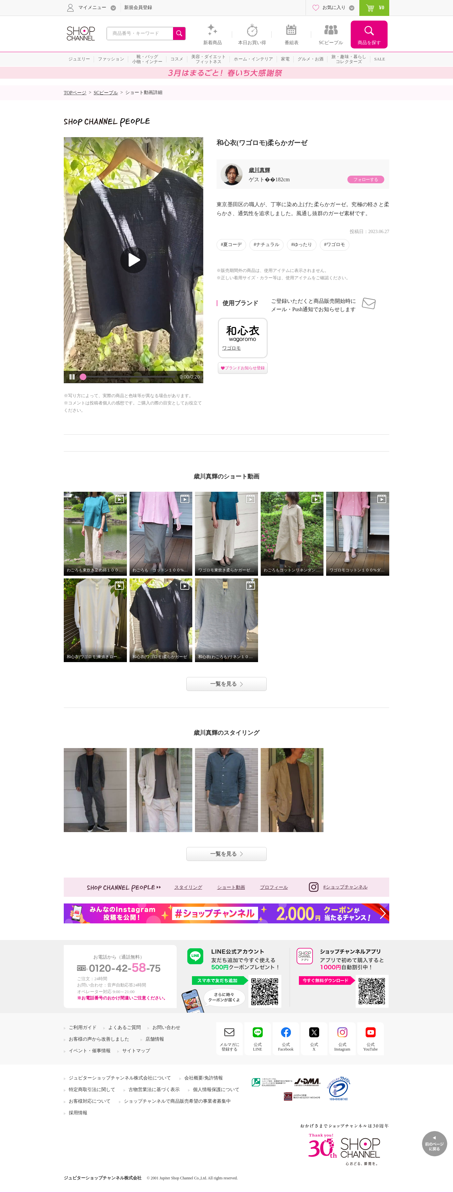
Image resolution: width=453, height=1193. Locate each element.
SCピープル (106, 92)
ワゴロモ (335, 244)
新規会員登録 (138, 7)
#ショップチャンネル (338, 887)
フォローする (365, 179)
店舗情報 (154, 1039)
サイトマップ (136, 1050)
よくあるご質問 (124, 1027)
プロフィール (274, 887)
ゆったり (303, 244)
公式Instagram (342, 1047)
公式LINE (257, 1047)
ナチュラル (267, 244)
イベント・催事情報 (90, 1050)
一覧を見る (223, 684)
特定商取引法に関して (92, 1089)
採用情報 (78, 1112)
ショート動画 (231, 887)
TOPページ (75, 92)
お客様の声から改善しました (99, 1039)
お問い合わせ (166, 1027)
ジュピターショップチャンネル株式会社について (120, 1077)
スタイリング (188, 887)
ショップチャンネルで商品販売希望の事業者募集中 (177, 1101)
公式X (314, 1047)
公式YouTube (370, 1047)
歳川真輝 (259, 170)
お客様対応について (90, 1101)
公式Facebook (286, 1047)
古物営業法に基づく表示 (154, 1089)
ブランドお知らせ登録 (245, 368)
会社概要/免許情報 (203, 1077)
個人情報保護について (216, 1089)
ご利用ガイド (83, 1027)
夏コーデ (232, 244)
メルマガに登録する (229, 1047)
